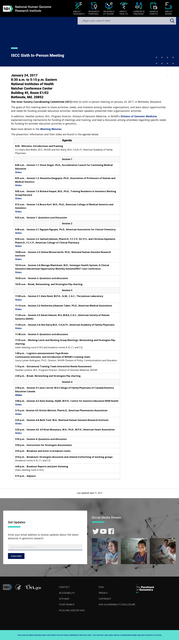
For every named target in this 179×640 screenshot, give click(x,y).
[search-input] (127, 21)
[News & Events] (154, 9)
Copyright (105, 598)
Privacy (103, 592)
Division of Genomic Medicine (139, 116)
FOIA (101, 587)
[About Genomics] (79, 9)
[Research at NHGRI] (109, 9)
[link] (96, 531)
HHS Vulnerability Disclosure (117, 604)
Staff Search (66, 604)
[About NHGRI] (168, 9)
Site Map (64, 598)
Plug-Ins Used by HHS (71, 610)
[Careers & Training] (139, 9)
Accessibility (67, 592)
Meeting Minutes (50, 129)
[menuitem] (79, 8)
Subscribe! (16, 556)
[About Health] (124, 9)
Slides (18, 172)
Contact (64, 587)
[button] (32, 589)
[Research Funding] (94, 9)
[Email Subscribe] (45, 547)
